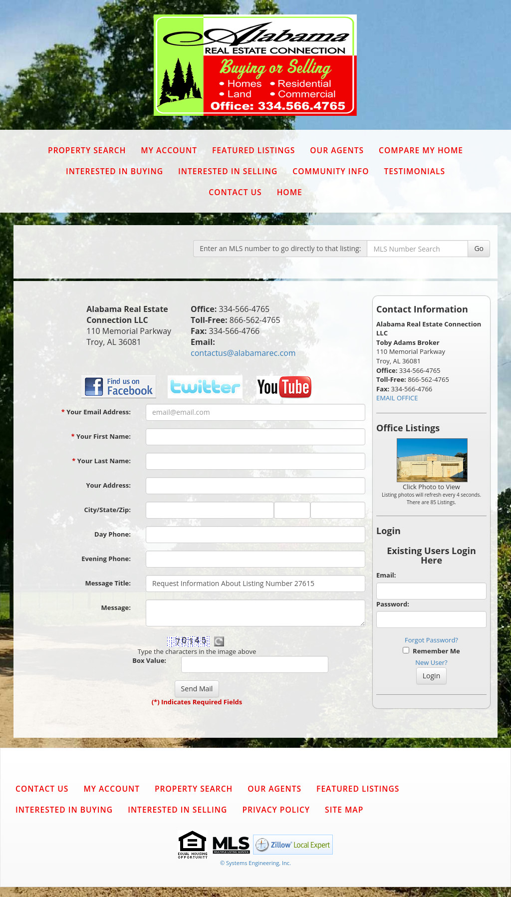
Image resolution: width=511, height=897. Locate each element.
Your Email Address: (96, 411)
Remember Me (431, 650)
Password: (392, 603)
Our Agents (337, 150)
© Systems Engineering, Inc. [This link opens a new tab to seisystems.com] (255, 863)
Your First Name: (101, 436)
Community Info (330, 171)
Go (479, 248)
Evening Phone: (106, 558)
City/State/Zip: (107, 509)
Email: (386, 575)
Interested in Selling (227, 171)
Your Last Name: (101, 460)
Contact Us (235, 192)
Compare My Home (421, 150)
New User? (431, 662)
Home (289, 192)
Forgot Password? (431, 639)
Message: (116, 607)
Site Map (344, 809)
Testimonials (414, 171)
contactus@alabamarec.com (243, 352)
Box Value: (149, 660)
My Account (169, 150)
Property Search (87, 150)
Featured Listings (253, 150)
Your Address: (108, 485)
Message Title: (108, 583)
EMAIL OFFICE (397, 397)
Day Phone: (112, 534)
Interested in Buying (114, 171)
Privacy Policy (276, 809)
